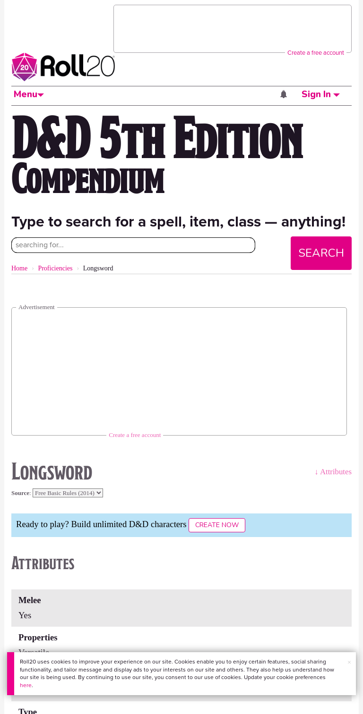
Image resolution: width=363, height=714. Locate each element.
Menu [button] (29, 94)
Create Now (217, 525)
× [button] (349, 662)
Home (19, 268)
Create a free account (315, 52)
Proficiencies (55, 268)
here (26, 685)
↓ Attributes (333, 471)
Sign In (321, 94)
